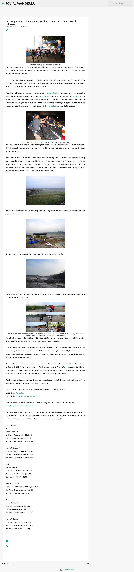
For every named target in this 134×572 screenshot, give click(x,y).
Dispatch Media (52, 93)
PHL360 (74, 96)
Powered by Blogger (67, 569)
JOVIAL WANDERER (20, 3)
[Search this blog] (122, 3)
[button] (7, 30)
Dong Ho (45, 96)
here (68, 367)
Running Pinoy (21, 396)
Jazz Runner (34, 396)
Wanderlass (52, 106)
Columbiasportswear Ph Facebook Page (20, 406)
